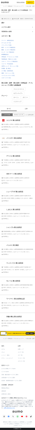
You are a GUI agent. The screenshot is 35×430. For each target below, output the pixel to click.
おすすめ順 (7, 114)
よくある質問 (28, 422)
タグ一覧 (20, 355)
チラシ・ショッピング (7, 358)
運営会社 (5, 422)
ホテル (3, 349)
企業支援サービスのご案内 (8, 377)
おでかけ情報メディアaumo (8, 368)
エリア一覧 (21, 352)
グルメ (3, 352)
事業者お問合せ (5, 388)
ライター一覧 (21, 358)
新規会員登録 (21, 2)
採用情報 (22, 422)
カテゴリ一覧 (21, 361)
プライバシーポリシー (25, 423)
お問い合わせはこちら (9, 408)
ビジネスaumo (5, 371)
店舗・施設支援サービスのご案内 (9, 374)
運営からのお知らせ (14, 422)
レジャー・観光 (5, 355)
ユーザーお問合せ (9, 423)
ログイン (30, 2)
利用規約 (17, 423)
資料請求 (3, 391)
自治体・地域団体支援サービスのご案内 (11, 380)
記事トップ (21, 349)
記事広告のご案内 (5, 394)
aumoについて (18, 425)
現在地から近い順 (18, 114)
